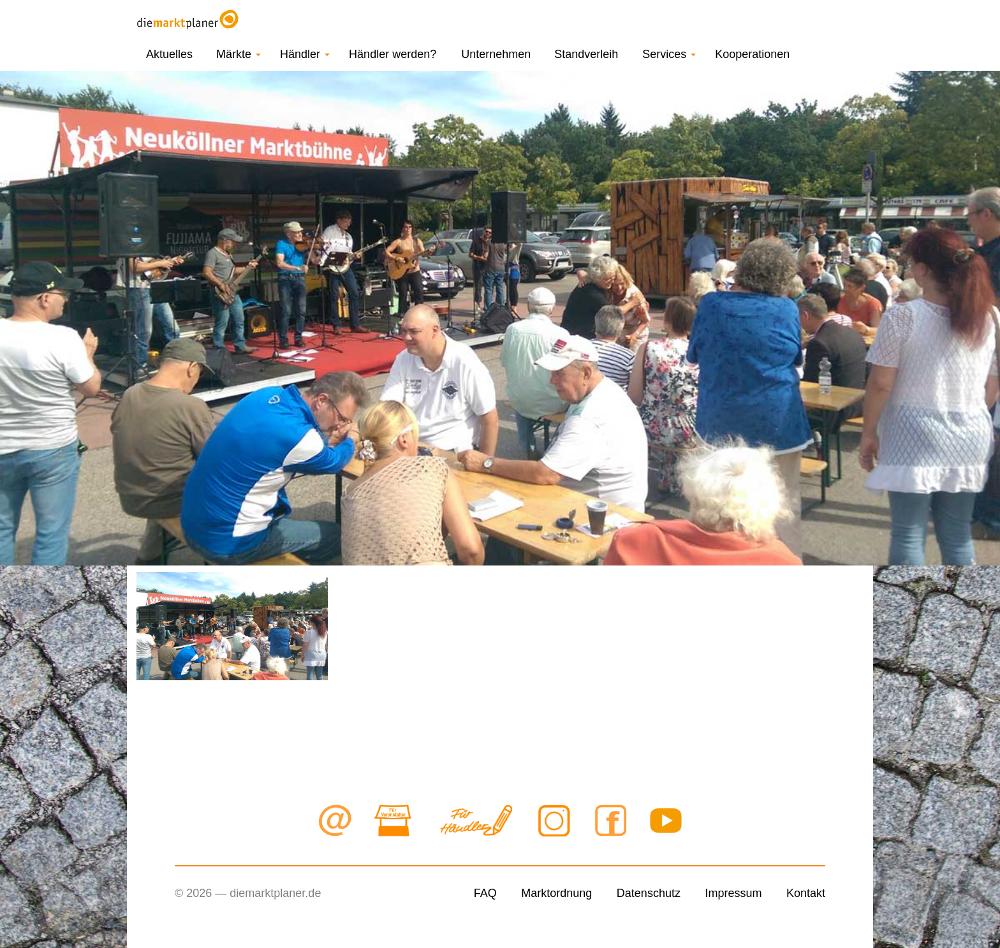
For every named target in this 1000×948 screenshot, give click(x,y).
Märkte (238, 54)
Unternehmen (496, 54)
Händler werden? (392, 54)
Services (669, 54)
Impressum (733, 893)
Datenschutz (648, 893)
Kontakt (805, 893)
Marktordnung (556, 893)
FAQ (485, 893)
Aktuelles (169, 54)
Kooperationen (752, 54)
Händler (305, 54)
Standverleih (586, 54)
